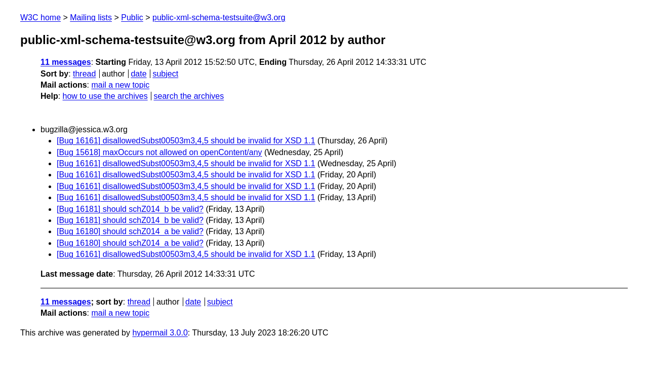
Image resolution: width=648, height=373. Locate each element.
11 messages (65, 62)
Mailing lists (91, 17)
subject (165, 73)
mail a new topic (120, 85)
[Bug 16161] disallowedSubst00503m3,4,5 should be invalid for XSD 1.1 (186, 140)
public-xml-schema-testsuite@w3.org (219, 17)
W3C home (40, 17)
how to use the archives (105, 96)
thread (84, 73)
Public (132, 17)
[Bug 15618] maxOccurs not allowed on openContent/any (159, 152)
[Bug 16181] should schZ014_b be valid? (130, 209)
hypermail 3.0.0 (159, 332)
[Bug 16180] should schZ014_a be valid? (130, 231)
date (138, 73)
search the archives (189, 96)
